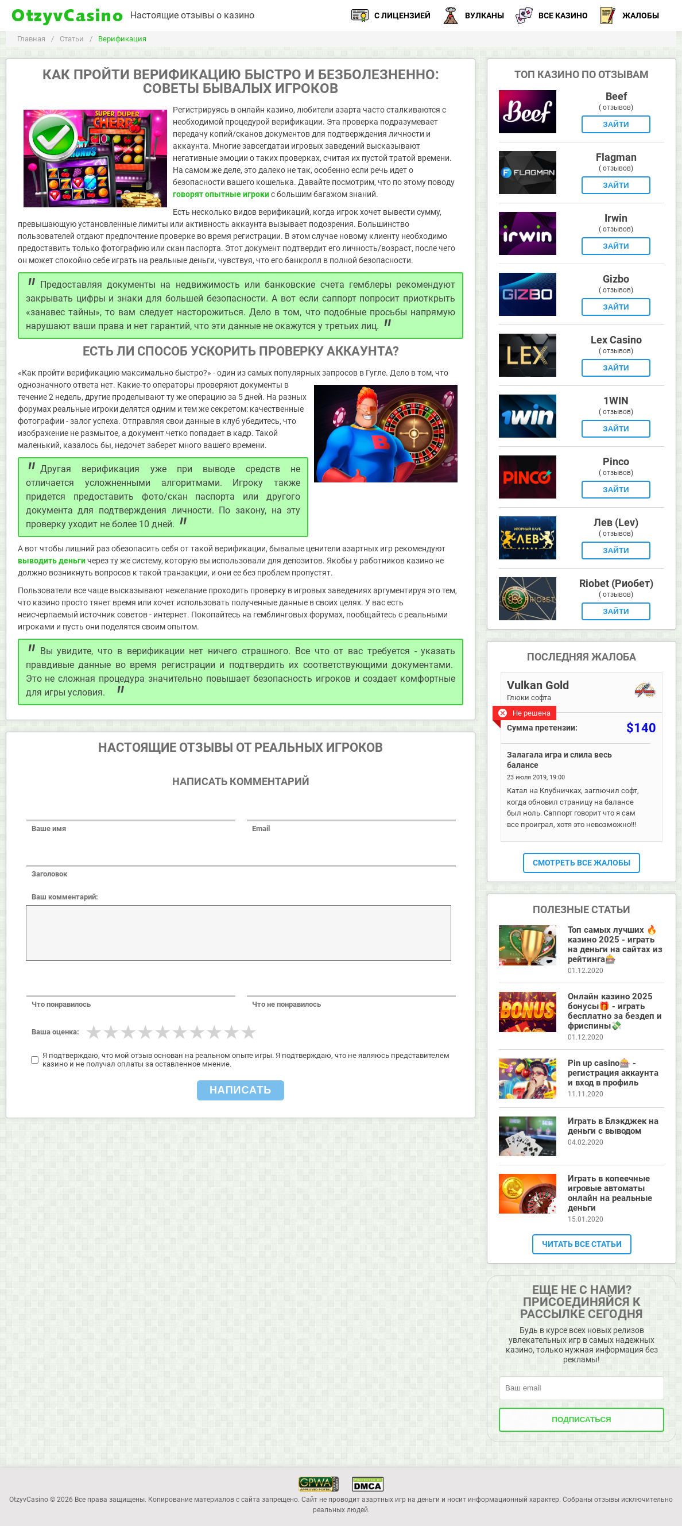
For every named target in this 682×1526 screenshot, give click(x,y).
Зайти (616, 124)
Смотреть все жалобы (581, 862)
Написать (241, 1090)
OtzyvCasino (68, 16)
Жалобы (629, 15)
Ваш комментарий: (65, 897)
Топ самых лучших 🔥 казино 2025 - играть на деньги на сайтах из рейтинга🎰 (615, 944)
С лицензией (391, 15)
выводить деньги (52, 560)
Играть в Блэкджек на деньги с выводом (613, 1126)
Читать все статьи (582, 1244)
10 (248, 1032)
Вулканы (473, 15)
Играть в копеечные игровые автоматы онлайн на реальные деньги (610, 1193)
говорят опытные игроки (221, 194)
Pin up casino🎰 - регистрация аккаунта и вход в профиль (613, 1073)
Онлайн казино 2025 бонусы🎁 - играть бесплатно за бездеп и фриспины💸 (615, 1011)
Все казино (552, 15)
